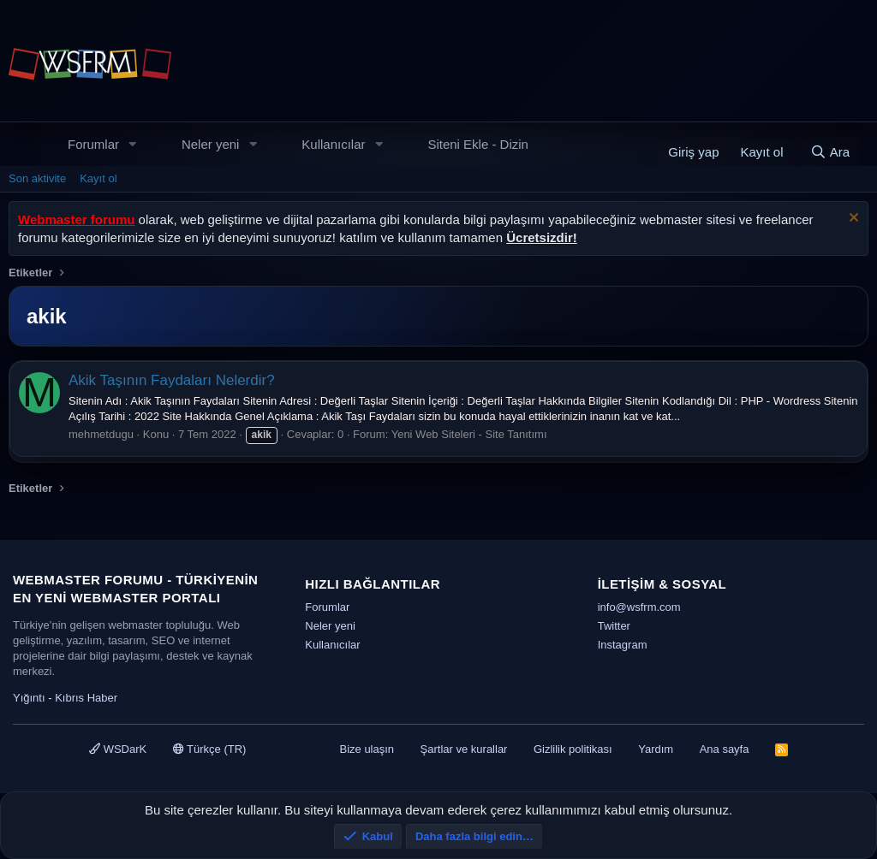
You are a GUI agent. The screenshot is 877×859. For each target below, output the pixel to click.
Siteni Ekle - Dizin (477, 144)
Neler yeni (211, 144)
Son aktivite (37, 178)
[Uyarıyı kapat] (851, 219)
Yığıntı (29, 697)
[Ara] (830, 152)
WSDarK (117, 749)
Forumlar (93, 144)
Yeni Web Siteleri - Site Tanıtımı (469, 434)
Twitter (614, 625)
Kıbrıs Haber (86, 697)
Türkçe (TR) (210, 749)
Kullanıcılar (333, 144)
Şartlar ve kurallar (464, 749)
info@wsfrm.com (639, 607)
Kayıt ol (98, 178)
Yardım (655, 749)
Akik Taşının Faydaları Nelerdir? (172, 380)
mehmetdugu (101, 434)
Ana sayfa (724, 749)
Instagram (622, 644)
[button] (133, 144)
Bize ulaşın (366, 749)
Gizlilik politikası (573, 749)
